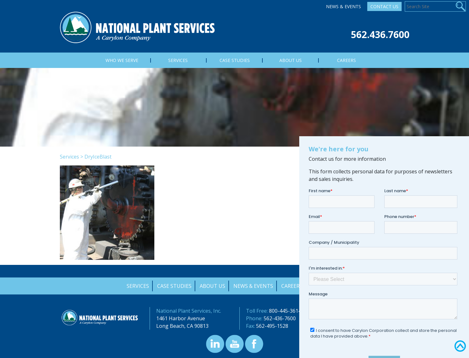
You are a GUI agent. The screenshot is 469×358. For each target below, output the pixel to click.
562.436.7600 (380, 34)
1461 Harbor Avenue (180, 318)
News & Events (343, 6)
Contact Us (384, 6)
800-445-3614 (285, 310)
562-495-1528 (272, 325)
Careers (291, 285)
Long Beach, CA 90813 (182, 325)
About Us (212, 285)
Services (69, 156)
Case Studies (174, 285)
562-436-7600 (280, 318)
